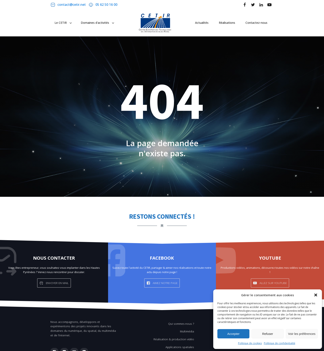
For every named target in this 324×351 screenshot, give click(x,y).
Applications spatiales (180, 347)
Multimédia (187, 331)
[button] (316, 295)
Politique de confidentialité (279, 343)
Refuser (267, 333)
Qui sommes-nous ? (181, 324)
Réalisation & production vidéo (174, 339)
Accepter (233, 333)
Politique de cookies (250, 343)
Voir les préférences (302, 333)
